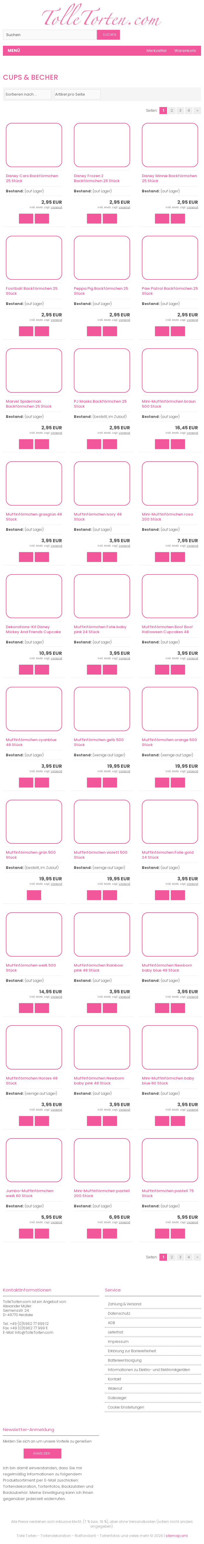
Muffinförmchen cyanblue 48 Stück (31, 742)
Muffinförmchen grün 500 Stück (31, 855)
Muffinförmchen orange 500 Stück (169, 742)
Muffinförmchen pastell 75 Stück (168, 1193)
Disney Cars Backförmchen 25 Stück (32, 178)
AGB (110, 1322)
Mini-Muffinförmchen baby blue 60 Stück (168, 1080)
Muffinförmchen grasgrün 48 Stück (34, 516)
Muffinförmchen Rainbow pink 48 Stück (98, 967)
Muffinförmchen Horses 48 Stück (31, 1080)
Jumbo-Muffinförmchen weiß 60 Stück (29, 1193)
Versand (56, 207)
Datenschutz (117, 1313)
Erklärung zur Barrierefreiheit (130, 1350)
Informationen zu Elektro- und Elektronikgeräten (147, 1369)
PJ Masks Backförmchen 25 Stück (100, 404)
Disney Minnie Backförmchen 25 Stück (169, 178)
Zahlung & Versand (123, 1303)
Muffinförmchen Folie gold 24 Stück (167, 855)
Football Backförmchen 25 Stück (31, 291)
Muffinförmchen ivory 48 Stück (98, 516)
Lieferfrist (114, 1332)
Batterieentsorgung (123, 1360)
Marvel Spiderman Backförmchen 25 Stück (29, 404)
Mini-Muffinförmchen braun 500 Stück (168, 404)
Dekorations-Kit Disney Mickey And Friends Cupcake (33, 629)
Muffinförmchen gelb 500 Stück (99, 742)
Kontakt (113, 1379)
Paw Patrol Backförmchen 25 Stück (170, 291)
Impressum (117, 1341)
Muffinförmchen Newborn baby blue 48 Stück (167, 967)
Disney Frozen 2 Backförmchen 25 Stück (97, 178)
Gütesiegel (115, 1397)
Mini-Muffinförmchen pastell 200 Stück (102, 1193)
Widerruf (113, 1388)
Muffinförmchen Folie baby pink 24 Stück (100, 629)
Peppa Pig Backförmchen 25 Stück (101, 291)
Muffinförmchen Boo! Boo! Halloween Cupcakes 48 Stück (167, 632)
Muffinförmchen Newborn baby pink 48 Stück (99, 1080)
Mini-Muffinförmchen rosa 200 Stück (167, 516)
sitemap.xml (177, 1535)
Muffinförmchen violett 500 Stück (100, 855)
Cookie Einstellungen (124, 1407)
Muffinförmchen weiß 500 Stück (31, 967)
